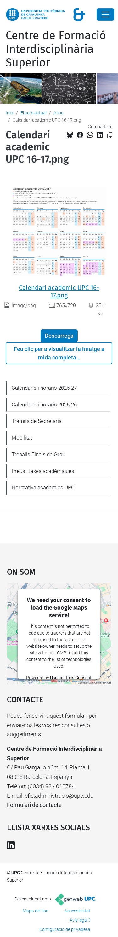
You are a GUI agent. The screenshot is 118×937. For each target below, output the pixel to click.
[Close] (105, 14)
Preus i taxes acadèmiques (43, 471)
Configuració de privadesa (64, 929)
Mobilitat (22, 437)
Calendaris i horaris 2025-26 (44, 404)
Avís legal (79, 920)
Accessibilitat (77, 910)
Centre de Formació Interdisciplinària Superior (56, 49)
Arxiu (58, 112)
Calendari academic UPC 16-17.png (59, 291)
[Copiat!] (109, 135)
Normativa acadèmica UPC (43, 487)
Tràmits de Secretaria (37, 421)
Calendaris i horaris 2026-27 (44, 388)
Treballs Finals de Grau (38, 454)
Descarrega (59, 335)
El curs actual (33, 112)
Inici (10, 112)
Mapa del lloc (35, 910)
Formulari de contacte (34, 805)
